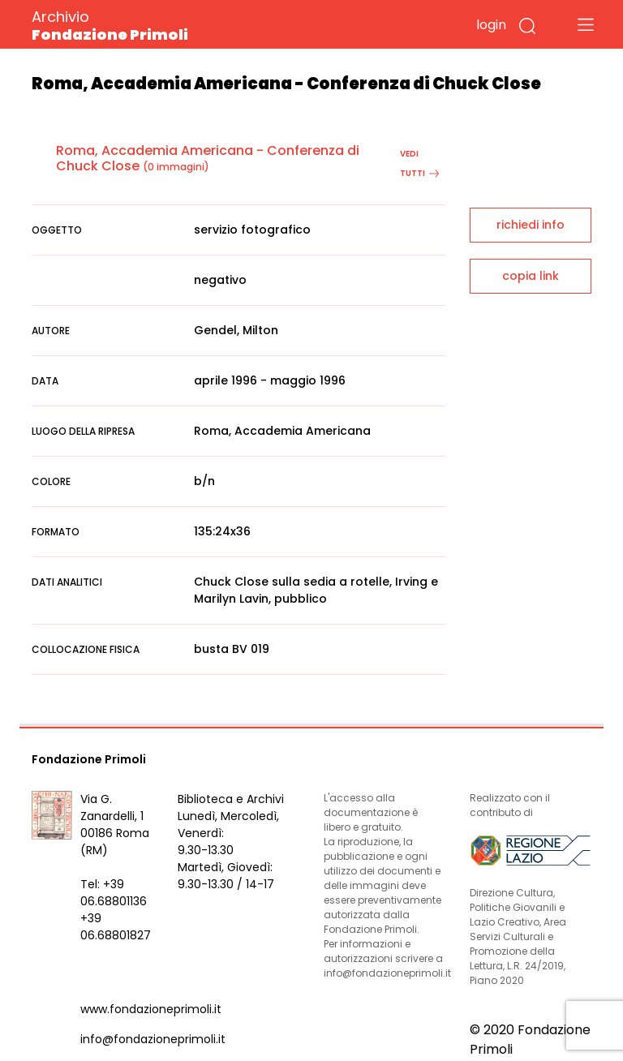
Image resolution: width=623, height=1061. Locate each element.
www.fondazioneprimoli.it (150, 1009)
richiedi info (530, 225)
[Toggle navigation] (586, 24)
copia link (530, 276)
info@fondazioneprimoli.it (153, 1039)
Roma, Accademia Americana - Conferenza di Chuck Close (207, 158)
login (491, 24)
